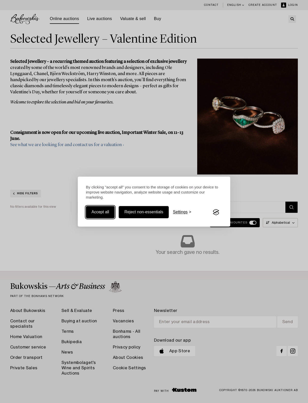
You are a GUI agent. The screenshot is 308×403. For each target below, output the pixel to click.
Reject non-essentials (143, 212)
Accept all (100, 212)
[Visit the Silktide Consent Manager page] (216, 212)
